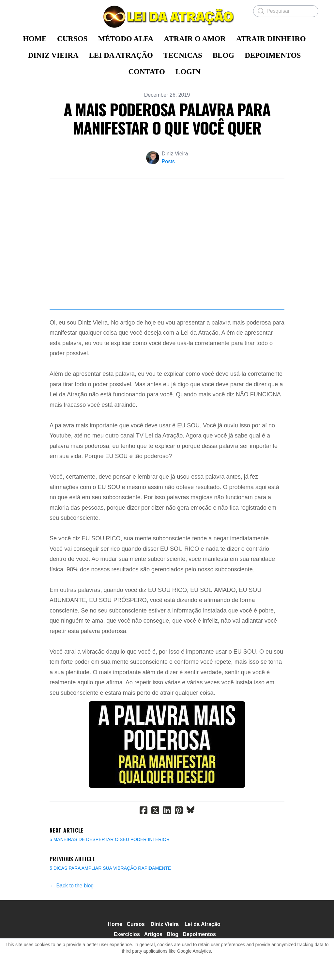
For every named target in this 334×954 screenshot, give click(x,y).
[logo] (167, 16)
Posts (168, 161)
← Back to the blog (72, 908)
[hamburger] (21, 10)
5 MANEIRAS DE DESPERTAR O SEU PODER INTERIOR (110, 862)
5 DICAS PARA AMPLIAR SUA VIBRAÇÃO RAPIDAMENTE (110, 890)
